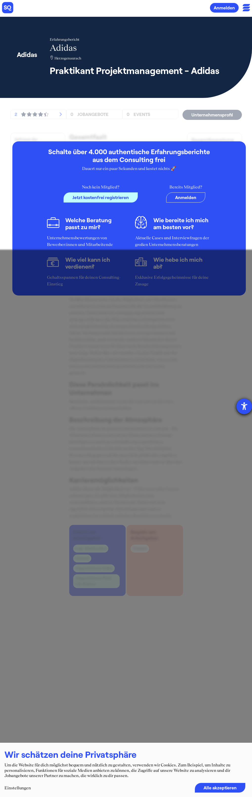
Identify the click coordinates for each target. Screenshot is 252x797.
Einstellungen (17, 787)
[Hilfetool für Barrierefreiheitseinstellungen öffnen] (244, 406)
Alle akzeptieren (220, 787)
